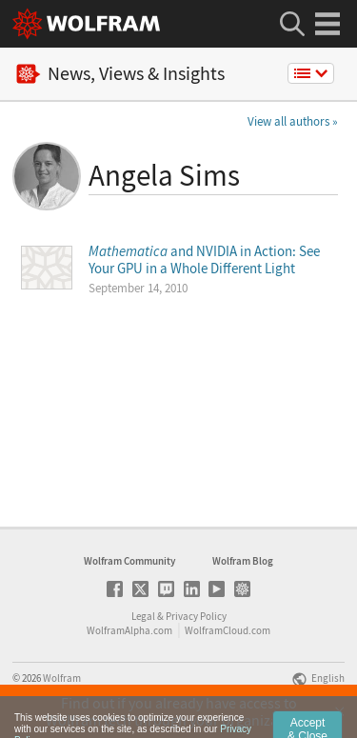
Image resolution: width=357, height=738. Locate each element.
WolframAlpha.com (129, 630)
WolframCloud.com (227, 630)
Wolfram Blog (242, 561)
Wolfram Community (129, 561)
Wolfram (62, 678)
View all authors (288, 121)
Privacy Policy (196, 616)
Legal (143, 616)
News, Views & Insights (120, 74)
